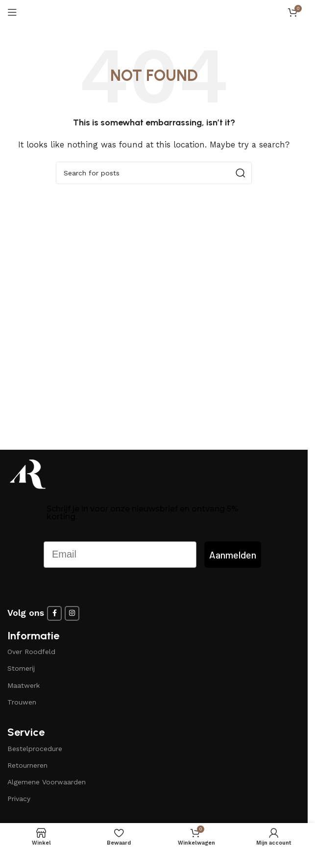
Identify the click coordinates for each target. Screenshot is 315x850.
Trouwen (21, 702)
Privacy (18, 798)
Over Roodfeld (31, 652)
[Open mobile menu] (12, 12)
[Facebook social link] (54, 613)
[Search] (154, 173)
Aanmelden (232, 554)
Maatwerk (23, 685)
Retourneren (27, 765)
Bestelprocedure (34, 749)
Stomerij (21, 668)
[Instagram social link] (72, 613)
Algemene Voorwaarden (46, 782)
